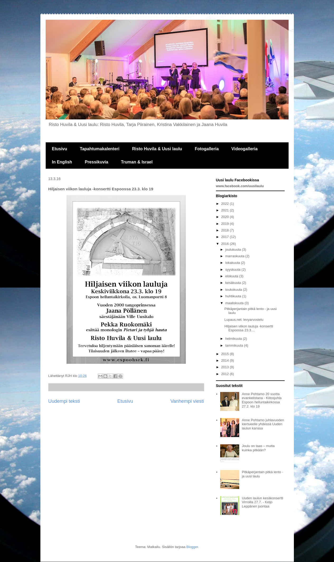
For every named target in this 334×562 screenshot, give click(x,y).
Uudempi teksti (64, 401)
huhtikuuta (233, 296)
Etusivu (59, 149)
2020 (225, 217)
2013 (225, 367)
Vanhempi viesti (187, 401)
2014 (225, 360)
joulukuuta (233, 249)
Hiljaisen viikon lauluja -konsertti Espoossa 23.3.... (248, 328)
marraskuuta (235, 256)
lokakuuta (233, 263)
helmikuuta (234, 339)
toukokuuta (234, 290)
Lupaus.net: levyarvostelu (243, 320)
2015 (225, 354)
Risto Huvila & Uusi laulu (157, 149)
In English (62, 162)
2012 (225, 374)
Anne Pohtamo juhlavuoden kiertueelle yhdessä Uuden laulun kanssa (263, 424)
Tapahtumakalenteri (99, 149)
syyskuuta (233, 270)
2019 (225, 224)
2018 (225, 230)
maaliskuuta (234, 303)
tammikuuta (234, 345)
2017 (225, 237)
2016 (225, 244)
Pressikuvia (96, 162)
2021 (225, 210)
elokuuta (232, 276)
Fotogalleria (207, 149)
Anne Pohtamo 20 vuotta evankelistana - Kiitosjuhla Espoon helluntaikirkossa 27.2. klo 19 (261, 400)
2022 (225, 204)
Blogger (192, 547)
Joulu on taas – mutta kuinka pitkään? (258, 448)
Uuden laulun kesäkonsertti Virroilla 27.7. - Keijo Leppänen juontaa (262, 502)
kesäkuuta (233, 283)
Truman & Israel (137, 162)
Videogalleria (244, 149)
